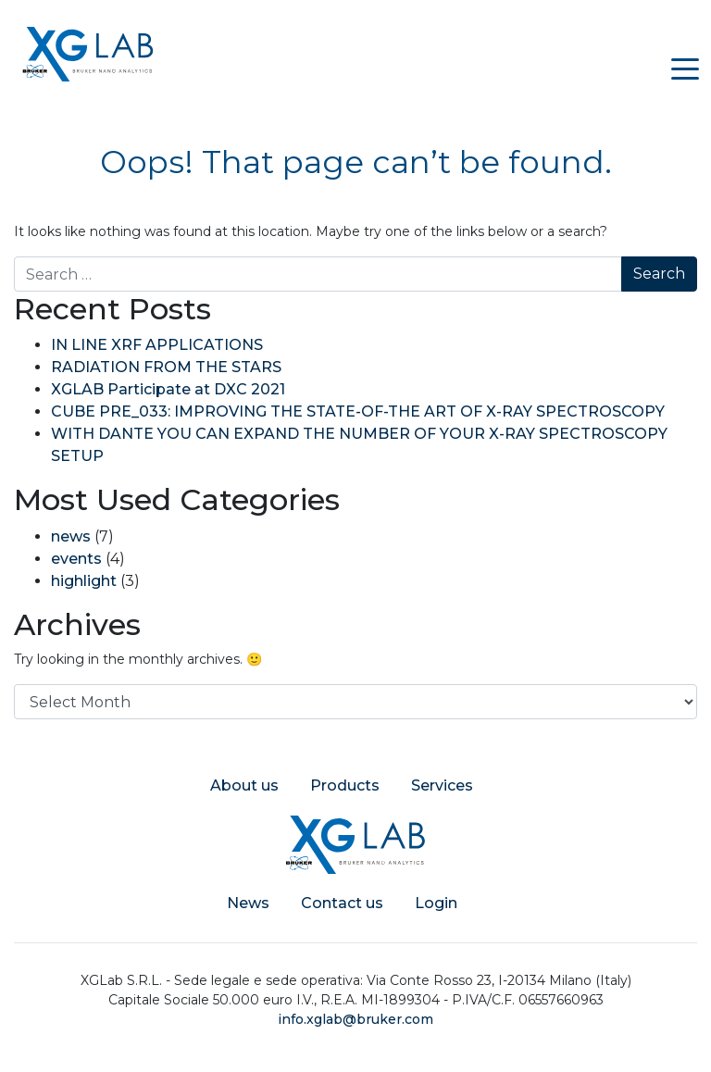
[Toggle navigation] (685, 67)
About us (244, 785)
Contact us (342, 903)
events (76, 558)
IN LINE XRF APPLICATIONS (157, 345)
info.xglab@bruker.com (355, 1019)
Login (436, 903)
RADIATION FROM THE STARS (166, 367)
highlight (84, 581)
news (71, 536)
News (248, 903)
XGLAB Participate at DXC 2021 (168, 389)
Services (442, 785)
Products (345, 785)
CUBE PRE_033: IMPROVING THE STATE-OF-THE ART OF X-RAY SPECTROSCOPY (358, 411)
